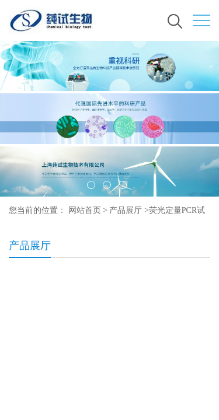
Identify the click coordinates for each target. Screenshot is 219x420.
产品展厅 (125, 210)
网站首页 (84, 210)
